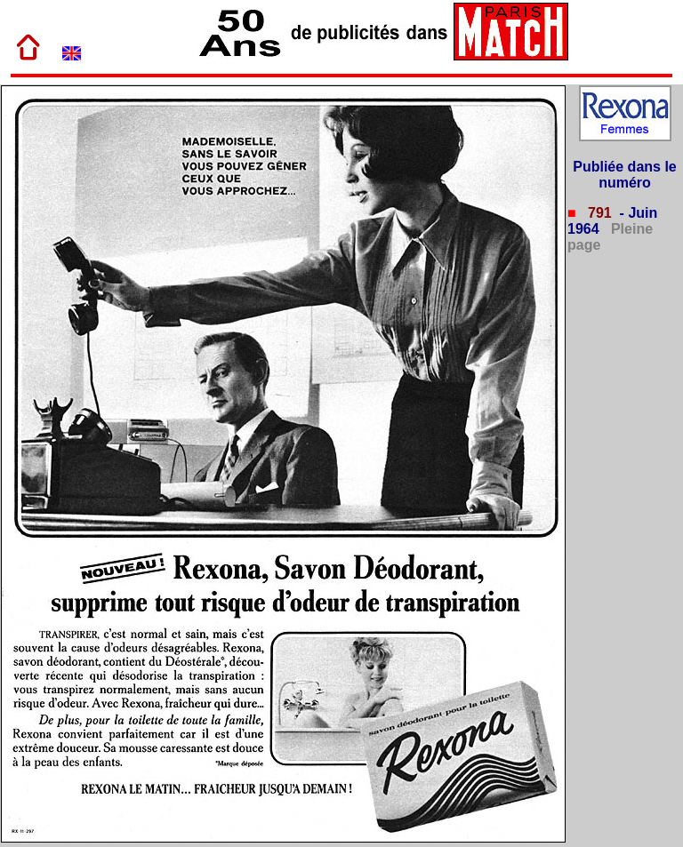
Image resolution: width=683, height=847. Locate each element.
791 (598, 212)
